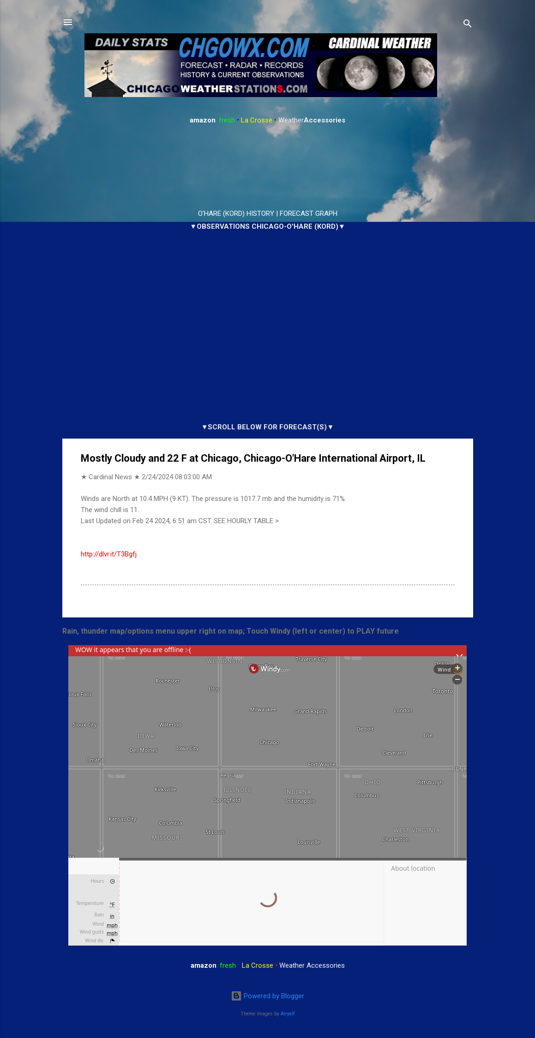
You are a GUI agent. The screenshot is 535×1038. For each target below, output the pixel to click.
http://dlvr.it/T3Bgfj (109, 554)
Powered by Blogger (267, 996)
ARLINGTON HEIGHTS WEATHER (267, 167)
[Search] (467, 25)
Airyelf (288, 1014)
